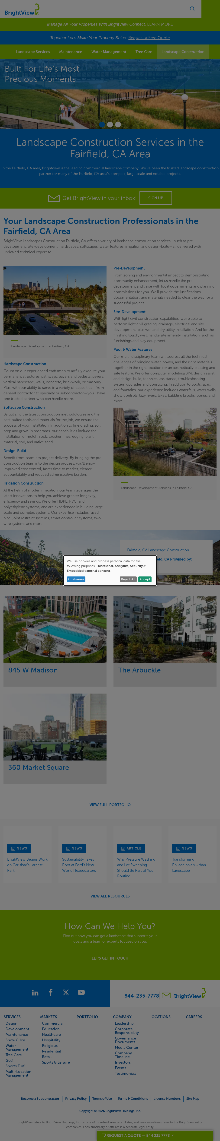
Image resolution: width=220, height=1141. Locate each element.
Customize (76, 579)
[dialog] (110, 571)
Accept (144, 579)
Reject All (128, 579)
